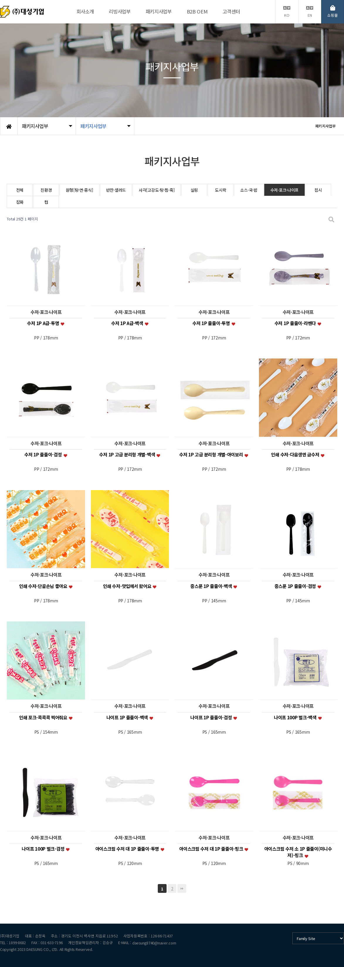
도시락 (220, 190)
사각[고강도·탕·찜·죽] (156, 190)
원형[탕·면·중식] (79, 190)
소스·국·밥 (248, 190)
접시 (318, 190)
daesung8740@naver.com (154, 943)
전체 (19, 190)
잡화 (19, 202)
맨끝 (181, 888)
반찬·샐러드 (116, 190)
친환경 (46, 190)
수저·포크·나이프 (284, 190)
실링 (194, 190)
